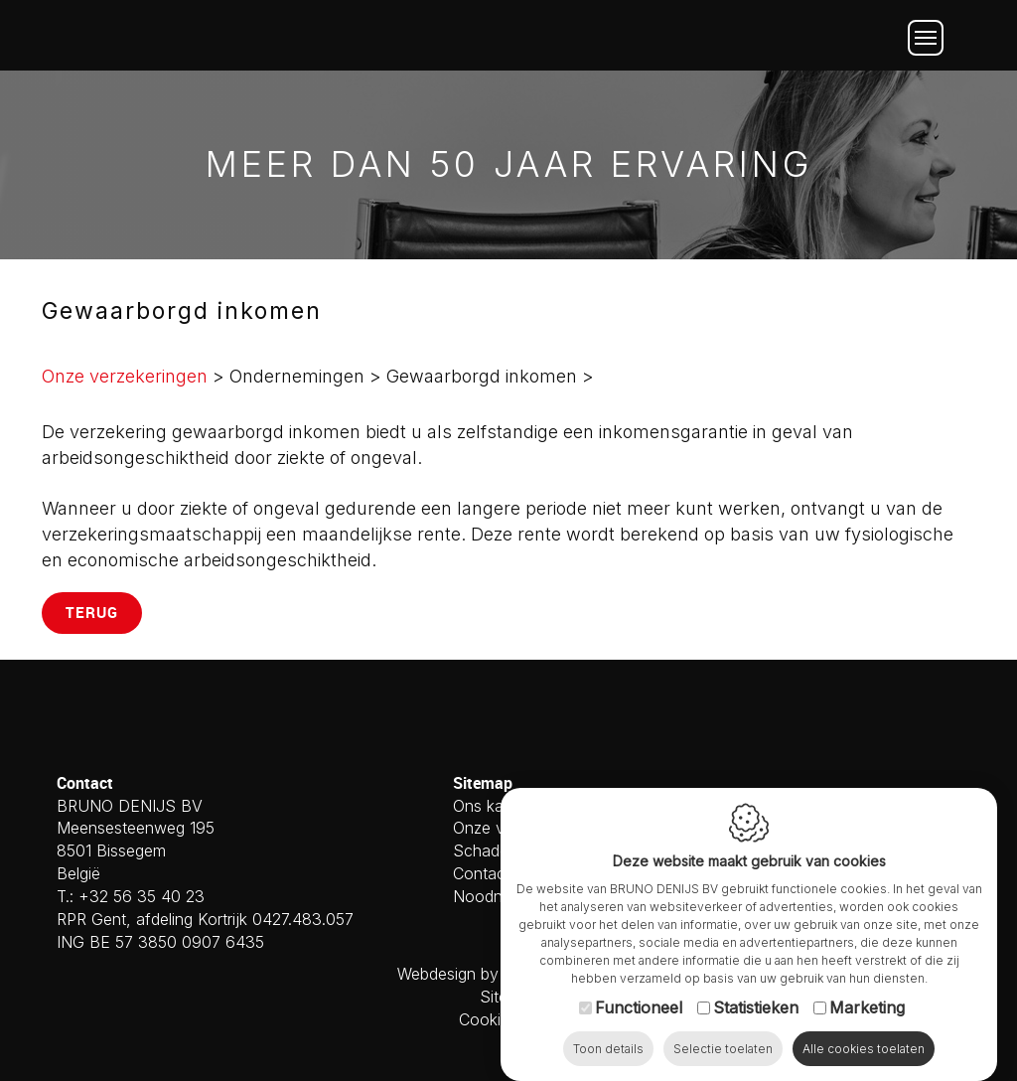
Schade (480, 850)
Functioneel (638, 1009)
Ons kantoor (497, 806)
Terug (92, 612)
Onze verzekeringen (125, 376)
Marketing (867, 1009)
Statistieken (756, 1009)
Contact (481, 873)
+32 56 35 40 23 (141, 896)
